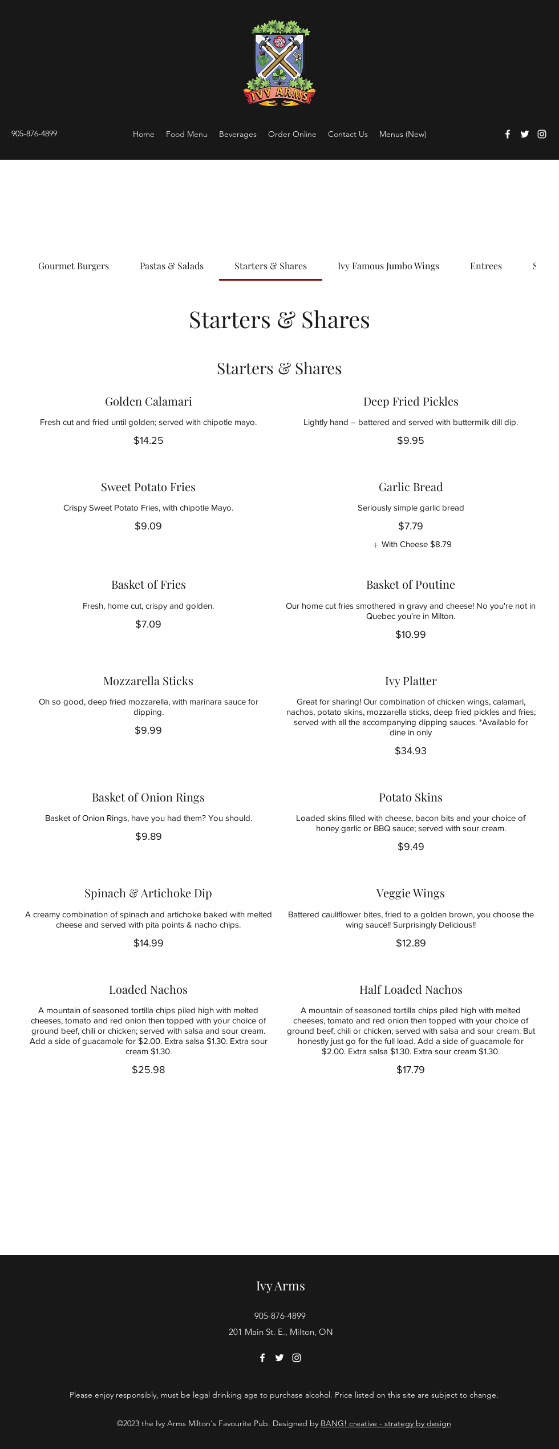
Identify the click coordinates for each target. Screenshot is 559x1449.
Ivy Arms (280, 1285)
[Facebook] (507, 134)
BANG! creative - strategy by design (386, 1423)
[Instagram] (542, 134)
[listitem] (411, 545)
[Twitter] (524, 134)
